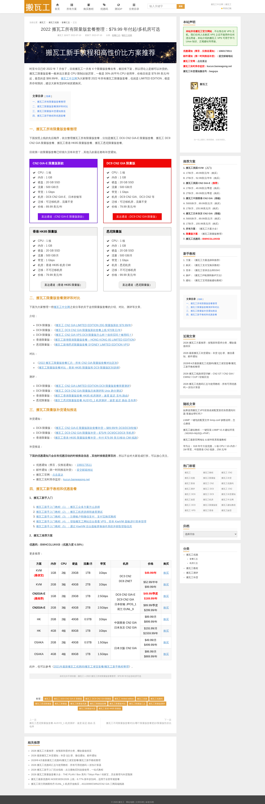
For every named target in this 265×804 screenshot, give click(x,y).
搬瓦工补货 (226, 478)
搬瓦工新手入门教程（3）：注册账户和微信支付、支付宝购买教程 (76, 515)
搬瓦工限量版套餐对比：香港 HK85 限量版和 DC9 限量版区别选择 (79, 366)
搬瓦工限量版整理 (211, 233)
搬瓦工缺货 (226, 510)
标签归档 (150, 800)
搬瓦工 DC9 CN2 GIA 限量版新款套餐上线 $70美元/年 (88, 328)
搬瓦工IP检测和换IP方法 (208, 275)
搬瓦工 (37, 6)
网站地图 (130, 800)
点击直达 (57, 473)
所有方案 (72, 7)
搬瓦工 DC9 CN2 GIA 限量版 (98, 697)
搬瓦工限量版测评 (157, 702)
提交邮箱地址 (85, 468)
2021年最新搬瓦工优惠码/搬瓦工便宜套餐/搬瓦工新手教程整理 (91, 665)
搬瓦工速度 (190, 499)
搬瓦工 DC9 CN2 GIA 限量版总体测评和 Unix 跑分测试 (89, 389)
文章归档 (140, 800)
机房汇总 (194, 563)
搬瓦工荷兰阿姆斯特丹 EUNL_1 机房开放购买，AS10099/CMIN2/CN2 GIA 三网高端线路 (77, 782)
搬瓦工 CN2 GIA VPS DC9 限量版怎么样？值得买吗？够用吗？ (94, 333)
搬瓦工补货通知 (228, 494)
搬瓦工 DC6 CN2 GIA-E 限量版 (68, 697)
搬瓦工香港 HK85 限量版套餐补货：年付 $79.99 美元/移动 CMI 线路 (96, 436)
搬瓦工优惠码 (157, 697)
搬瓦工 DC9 (190, 505)
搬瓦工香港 (190, 483)
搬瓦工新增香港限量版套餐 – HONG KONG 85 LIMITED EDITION (94, 338)
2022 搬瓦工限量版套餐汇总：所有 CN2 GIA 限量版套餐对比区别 (78, 361)
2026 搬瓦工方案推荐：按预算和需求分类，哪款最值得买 (61, 749)
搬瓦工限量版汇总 (137, 702)
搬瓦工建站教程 (228, 505)
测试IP (118, 7)
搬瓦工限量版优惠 (78, 702)
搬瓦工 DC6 (190, 494)
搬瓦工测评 (190, 489)
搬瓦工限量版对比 (118, 702)
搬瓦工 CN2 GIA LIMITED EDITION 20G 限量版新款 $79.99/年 (93, 323)
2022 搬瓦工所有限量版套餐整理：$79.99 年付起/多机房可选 (100, 29)
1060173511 (84, 463)
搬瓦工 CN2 (226, 489)
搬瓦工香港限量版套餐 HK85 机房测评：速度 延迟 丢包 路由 (91, 394)
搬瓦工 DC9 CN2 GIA (208, 495)
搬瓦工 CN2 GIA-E (208, 484)
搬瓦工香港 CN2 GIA (208, 511)
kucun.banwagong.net (76, 477)
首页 (57, 7)
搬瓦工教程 (208, 472)
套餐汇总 (66, 22)
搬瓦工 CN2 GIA (226, 473)
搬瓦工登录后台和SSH (207, 270)
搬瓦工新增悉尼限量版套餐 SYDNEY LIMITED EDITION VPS (92, 343)
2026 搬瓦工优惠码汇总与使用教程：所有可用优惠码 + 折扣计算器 (66, 763)
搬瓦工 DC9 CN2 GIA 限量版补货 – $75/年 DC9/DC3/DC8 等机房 (95, 431)
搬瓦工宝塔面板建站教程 (208, 280)
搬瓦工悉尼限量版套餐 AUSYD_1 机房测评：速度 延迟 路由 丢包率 (95, 398)
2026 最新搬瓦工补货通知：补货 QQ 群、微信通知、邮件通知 (64, 754)
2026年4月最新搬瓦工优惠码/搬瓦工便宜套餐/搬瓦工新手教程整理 (66, 758)
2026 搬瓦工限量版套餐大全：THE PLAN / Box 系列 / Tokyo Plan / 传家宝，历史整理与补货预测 (81, 773)
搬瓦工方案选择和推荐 (207, 260)
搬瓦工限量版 (61, 702)
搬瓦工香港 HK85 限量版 (110, 707)
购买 (166, 571)
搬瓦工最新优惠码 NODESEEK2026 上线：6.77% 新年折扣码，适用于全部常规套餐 (75, 777)
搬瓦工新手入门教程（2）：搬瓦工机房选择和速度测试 (69, 510)
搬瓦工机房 (208, 499)
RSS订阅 (226, 8)
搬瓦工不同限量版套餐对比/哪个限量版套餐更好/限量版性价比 (138, 721)
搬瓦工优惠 (54, 22)
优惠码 (104, 7)
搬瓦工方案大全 (208, 228)
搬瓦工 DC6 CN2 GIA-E (208, 489)
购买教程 (88, 7)
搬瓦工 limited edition (124, 697)
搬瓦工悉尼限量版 (43, 702)
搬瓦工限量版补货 (87, 707)
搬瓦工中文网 (217, 4)
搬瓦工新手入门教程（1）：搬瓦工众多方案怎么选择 (68, 505)
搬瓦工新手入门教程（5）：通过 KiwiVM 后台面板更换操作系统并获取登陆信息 (84, 524)
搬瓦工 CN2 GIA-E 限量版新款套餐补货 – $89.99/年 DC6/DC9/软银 (96, 426)
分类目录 (134, 7)
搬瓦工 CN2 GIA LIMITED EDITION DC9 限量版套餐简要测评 (93, 384)
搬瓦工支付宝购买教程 (207, 265)
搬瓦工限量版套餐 (98, 702)
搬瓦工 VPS (190, 510)
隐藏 (48, 96)
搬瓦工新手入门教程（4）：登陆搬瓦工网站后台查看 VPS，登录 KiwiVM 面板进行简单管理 (91, 520)
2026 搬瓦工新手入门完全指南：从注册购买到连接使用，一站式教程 (67, 768)
